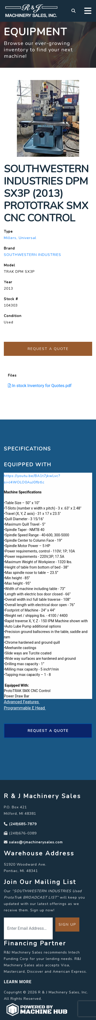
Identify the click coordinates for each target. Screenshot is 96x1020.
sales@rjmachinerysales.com (36, 842)
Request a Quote (48, 348)
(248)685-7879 (23, 824)
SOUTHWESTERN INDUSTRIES (32, 254)
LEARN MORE (17, 981)
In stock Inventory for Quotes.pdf (39, 385)
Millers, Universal (20, 237)
